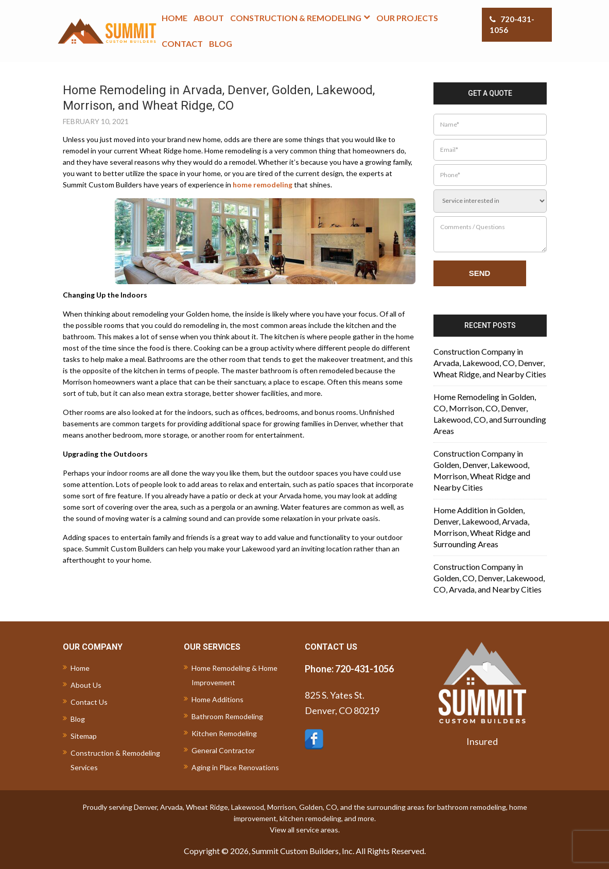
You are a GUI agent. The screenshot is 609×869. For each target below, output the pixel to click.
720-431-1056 (512, 24)
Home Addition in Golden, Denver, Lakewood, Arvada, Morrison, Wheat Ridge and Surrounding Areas (481, 527)
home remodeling (262, 184)
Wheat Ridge (207, 807)
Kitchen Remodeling (224, 733)
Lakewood (247, 807)
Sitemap (84, 736)
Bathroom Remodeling (227, 716)
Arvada (171, 807)
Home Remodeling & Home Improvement (234, 675)
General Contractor (223, 750)
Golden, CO (318, 807)
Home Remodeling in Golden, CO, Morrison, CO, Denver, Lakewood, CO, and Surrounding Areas (489, 414)
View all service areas (304, 829)
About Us (86, 685)
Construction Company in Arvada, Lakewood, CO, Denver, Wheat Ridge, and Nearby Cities (489, 362)
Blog (78, 719)
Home (80, 668)
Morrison (281, 807)
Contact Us (89, 702)
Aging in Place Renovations (235, 767)
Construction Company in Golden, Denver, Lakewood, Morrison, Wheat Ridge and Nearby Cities (481, 470)
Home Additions (217, 699)
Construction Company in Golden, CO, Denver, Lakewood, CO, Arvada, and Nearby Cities (489, 578)
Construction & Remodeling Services (115, 760)
